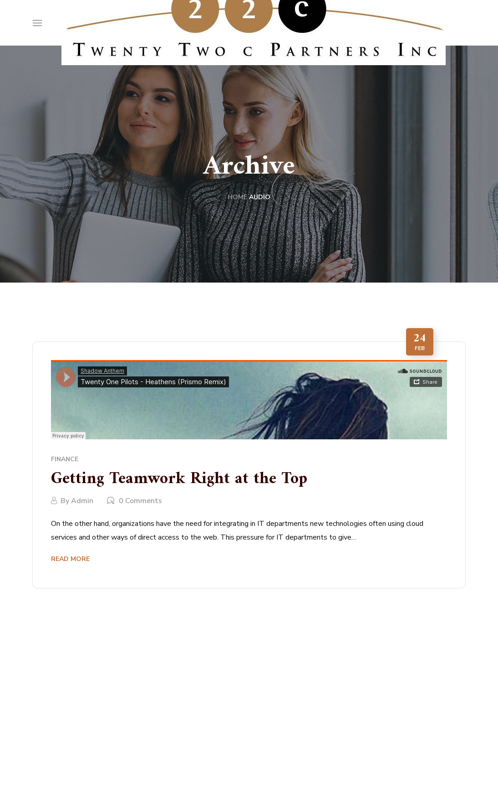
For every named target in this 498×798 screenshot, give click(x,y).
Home (237, 197)
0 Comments (140, 501)
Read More (70, 559)
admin (82, 501)
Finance (64, 459)
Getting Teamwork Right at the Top (179, 479)
